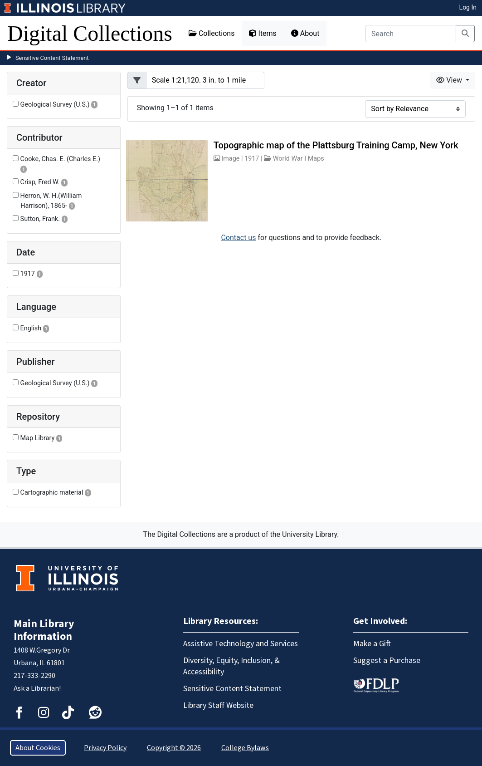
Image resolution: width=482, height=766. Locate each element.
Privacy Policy (105, 748)
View (450, 80)
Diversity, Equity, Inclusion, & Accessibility (231, 666)
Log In (468, 7)
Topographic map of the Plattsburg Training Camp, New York (336, 145)
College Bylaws (245, 748)
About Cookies (37, 748)
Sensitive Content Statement (52, 57)
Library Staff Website (218, 705)
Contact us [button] (238, 237)
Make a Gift (372, 643)
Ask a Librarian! (37, 688)
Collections (212, 33)
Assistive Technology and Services (240, 643)
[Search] (410, 33)
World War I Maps (298, 158)
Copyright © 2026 (174, 748)
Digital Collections (89, 33)
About (305, 33)
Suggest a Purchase (386, 660)
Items (262, 33)
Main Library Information (44, 630)
